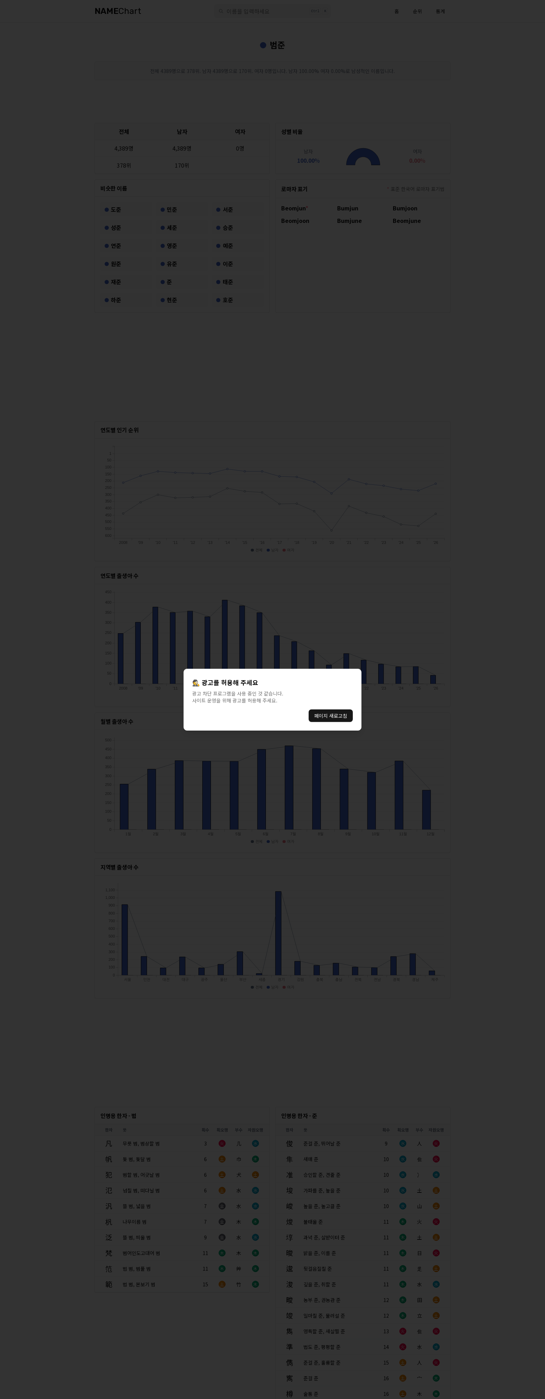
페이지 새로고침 (330, 715)
